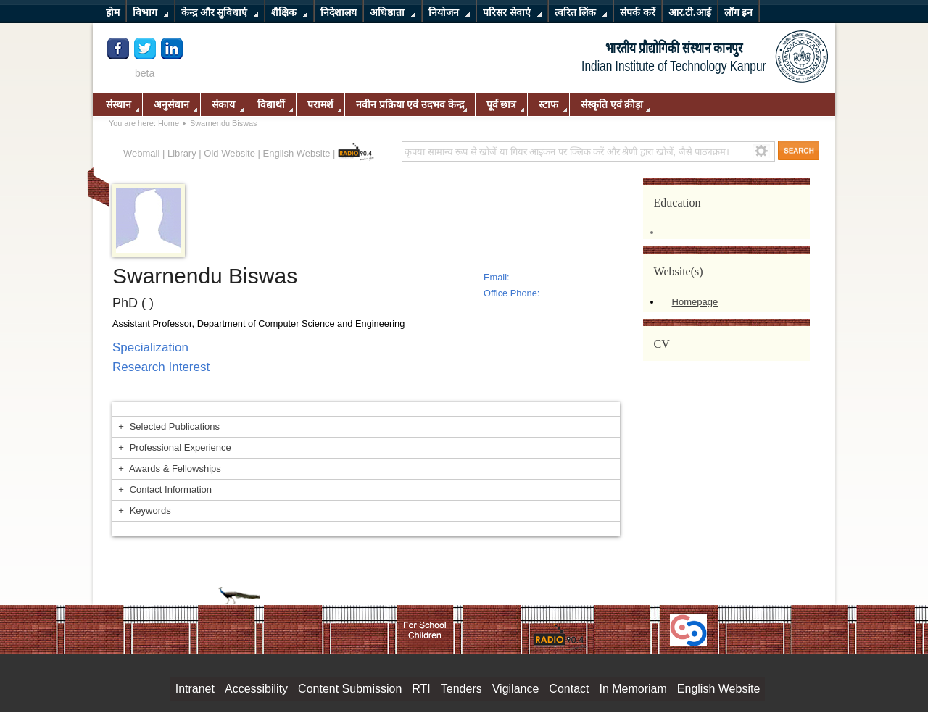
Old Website (229, 153)
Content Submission (350, 689)
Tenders (461, 689)
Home (168, 123)
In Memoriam (632, 689)
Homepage (695, 301)
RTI (421, 689)
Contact (569, 689)
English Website (297, 153)
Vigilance (515, 689)
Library (181, 153)
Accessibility (256, 689)
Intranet (195, 689)
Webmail (141, 153)
